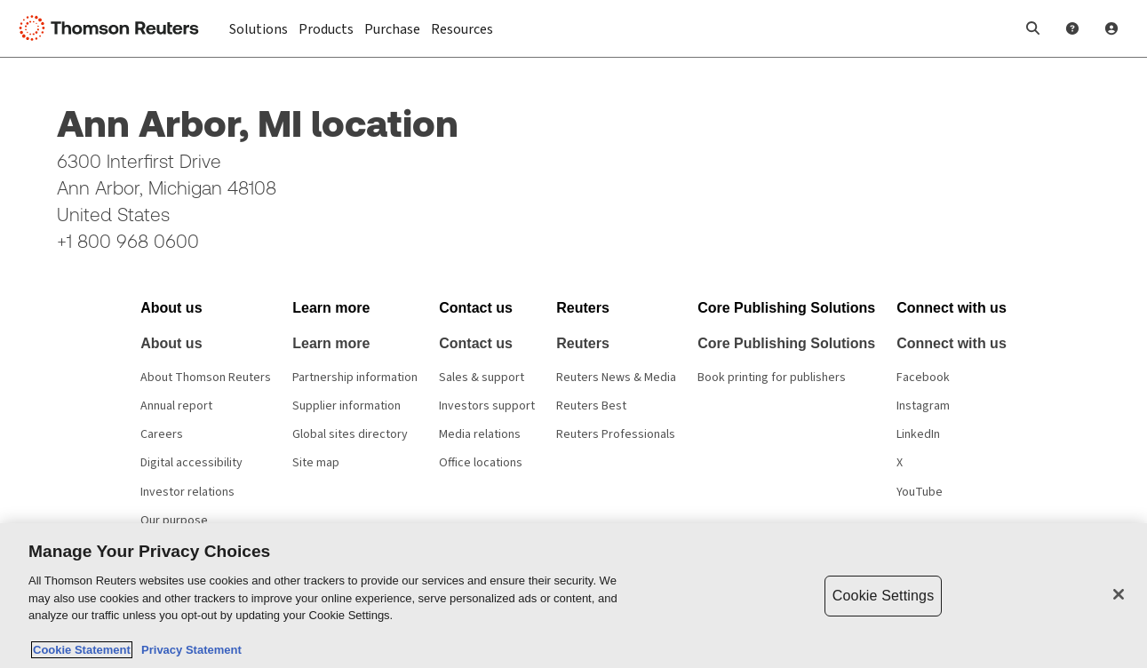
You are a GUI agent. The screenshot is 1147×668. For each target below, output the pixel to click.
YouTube (919, 492)
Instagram (923, 406)
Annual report (176, 406)
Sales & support (481, 377)
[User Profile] (1111, 28)
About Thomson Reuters (205, 377)
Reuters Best (591, 406)
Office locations (480, 463)
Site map (315, 463)
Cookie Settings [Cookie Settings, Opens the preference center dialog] (883, 595)
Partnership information (355, 377)
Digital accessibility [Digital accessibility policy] (191, 463)
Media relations (480, 434)
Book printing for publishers (771, 377)
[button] (1033, 28)
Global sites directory (350, 434)
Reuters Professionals (615, 434)
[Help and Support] (1072, 28)
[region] (573, 595)
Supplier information (346, 406)
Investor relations (187, 492)
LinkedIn (918, 434)
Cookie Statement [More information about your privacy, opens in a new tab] (82, 649)
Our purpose (174, 520)
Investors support (487, 406)
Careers (161, 434)
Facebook (923, 377)
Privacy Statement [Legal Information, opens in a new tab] (188, 649)
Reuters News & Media (616, 377)
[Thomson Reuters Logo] (114, 28)
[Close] (1118, 594)
